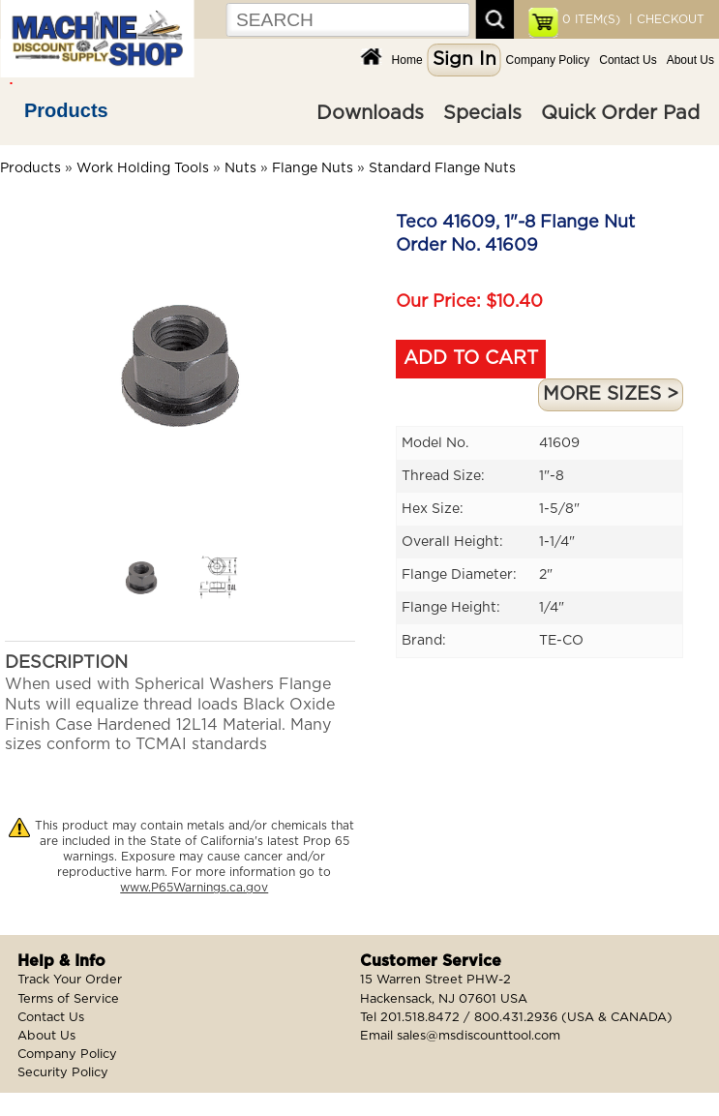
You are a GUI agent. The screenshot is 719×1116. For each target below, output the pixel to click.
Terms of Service (68, 999)
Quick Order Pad (620, 113)
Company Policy (548, 60)
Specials (482, 113)
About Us (690, 60)
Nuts (240, 168)
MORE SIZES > (610, 394)
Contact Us (627, 60)
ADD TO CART (471, 358)
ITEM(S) (591, 19)
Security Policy (62, 1073)
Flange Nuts (312, 168)
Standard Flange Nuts (442, 168)
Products (66, 110)
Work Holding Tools (142, 168)
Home (407, 60)
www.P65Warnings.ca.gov (194, 887)
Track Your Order (69, 980)
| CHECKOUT (664, 19)
